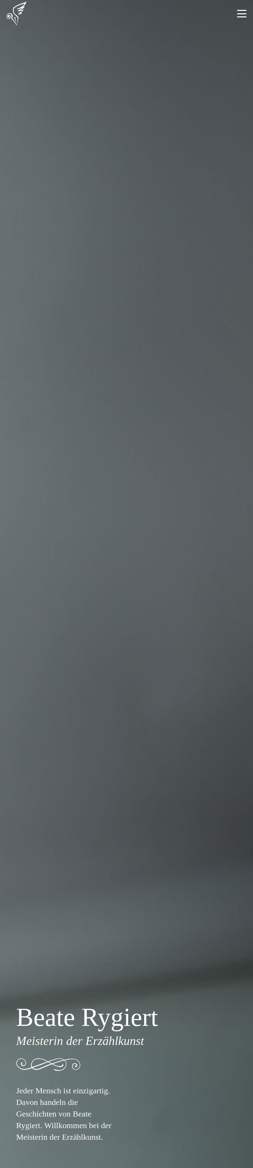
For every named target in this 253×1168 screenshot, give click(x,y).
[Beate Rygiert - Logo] (16, 14)
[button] (242, 13)
